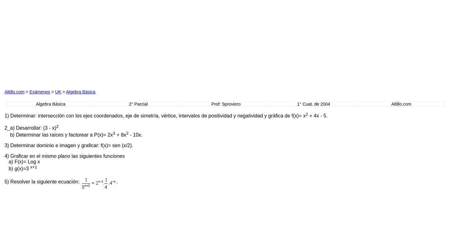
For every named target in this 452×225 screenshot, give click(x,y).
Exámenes (39, 91)
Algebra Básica (80, 91)
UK (58, 91)
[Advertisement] (76, 43)
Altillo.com (14, 91)
